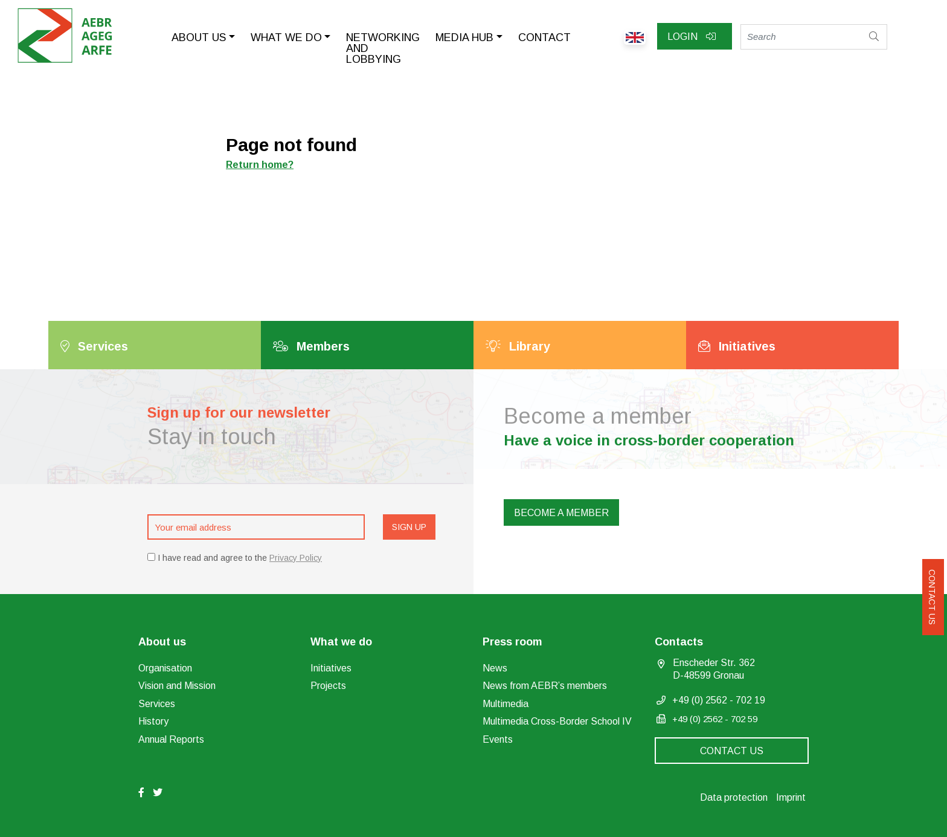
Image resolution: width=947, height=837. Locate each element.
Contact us (932, 597)
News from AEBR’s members (545, 685)
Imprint (791, 797)
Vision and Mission (177, 685)
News (495, 668)
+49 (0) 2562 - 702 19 (718, 700)
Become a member (561, 513)
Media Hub (464, 37)
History (153, 721)
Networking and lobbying (383, 48)
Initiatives (331, 668)
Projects (328, 685)
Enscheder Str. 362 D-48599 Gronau (714, 669)
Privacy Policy (295, 558)
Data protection (734, 797)
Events (498, 739)
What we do (286, 37)
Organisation (165, 668)
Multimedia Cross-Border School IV (557, 721)
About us (199, 37)
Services (156, 704)
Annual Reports (171, 739)
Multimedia (505, 704)
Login (691, 36)
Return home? (260, 165)
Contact (544, 37)
